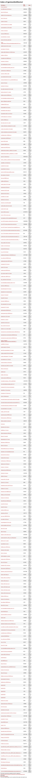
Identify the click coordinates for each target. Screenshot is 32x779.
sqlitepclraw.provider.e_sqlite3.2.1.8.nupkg (9, 150)
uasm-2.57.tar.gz (4, 82)
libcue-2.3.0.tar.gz (4, 445)
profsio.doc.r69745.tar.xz (5, 270)
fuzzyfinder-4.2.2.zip (4, 543)
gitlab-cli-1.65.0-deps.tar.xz (6, 534)
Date (29, 5)
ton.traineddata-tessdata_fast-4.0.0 (7, 98)
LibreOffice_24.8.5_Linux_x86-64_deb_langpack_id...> (11, 755)
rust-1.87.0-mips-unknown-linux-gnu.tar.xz (8, 224)
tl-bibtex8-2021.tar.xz (5, 104)
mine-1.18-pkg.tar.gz (5, 396)
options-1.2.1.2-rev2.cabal (6, 328)
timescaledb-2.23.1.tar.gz (5, 107)
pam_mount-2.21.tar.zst (5, 325)
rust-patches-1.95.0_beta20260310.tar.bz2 (9, 218)
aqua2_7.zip (3, 725)
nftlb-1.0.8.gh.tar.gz (4, 368)
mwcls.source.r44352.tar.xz (6, 377)
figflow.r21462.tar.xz (4, 596)
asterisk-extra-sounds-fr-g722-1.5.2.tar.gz (8, 712)
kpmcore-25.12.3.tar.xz (5, 454)
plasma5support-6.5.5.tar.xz (6, 288)
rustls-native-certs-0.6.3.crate (6, 205)
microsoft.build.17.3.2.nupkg (6, 408)
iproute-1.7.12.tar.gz (4, 467)
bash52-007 (3, 685)
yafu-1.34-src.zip (4, 18)
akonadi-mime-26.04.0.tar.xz (6, 731)
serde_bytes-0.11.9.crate (5, 184)
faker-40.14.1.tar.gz (4, 605)
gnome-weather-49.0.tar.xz (6, 525)
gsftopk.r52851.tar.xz (5, 510)
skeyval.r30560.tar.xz (5, 178)
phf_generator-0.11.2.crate (6, 304)
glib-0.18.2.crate (4, 528)
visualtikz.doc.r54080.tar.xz (6, 58)
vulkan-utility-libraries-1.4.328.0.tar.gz (8, 52)
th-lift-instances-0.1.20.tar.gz (6, 116)
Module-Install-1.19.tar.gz (5, 749)
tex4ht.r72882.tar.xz (4, 119)
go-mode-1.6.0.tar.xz (5, 519)
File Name (3, 5)
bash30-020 (3, 694)
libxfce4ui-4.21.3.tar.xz (5, 427)
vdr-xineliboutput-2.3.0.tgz (6, 64)
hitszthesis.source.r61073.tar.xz (7, 485)
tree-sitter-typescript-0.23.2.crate (7, 89)
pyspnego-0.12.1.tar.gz (5, 264)
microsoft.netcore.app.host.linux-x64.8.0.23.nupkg (10, 399)
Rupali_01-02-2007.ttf (5, 737)
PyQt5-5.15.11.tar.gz (5, 743)
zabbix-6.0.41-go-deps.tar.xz (6, 15)
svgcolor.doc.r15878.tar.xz (6, 138)
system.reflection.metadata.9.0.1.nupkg (8, 125)
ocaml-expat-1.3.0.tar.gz (5, 347)
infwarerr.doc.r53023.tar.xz (6, 470)
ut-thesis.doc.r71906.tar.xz (6, 70)
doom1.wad (3, 617)
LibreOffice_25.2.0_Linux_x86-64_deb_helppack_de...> (11, 752)
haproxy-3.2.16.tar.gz (5, 497)
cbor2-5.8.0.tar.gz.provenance (6, 651)
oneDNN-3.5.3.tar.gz (5, 344)
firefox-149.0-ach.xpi (5, 580)
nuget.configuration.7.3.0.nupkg (7, 356)
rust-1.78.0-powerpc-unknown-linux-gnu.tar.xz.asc (10, 233)
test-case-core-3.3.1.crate (5, 122)
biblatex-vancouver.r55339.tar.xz (7, 676)
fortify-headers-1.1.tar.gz (5, 556)
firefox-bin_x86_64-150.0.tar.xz (6, 571)
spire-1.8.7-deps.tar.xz (5, 156)
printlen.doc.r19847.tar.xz (5, 276)
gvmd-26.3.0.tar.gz (4, 503)
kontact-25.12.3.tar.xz (5, 457)
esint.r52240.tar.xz (4, 611)
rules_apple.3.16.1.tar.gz (5, 242)
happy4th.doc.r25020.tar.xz (6, 500)
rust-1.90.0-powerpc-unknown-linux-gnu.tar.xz (9, 221)
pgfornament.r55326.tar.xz (6, 310)
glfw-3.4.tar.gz (3, 531)
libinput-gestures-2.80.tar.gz (6, 433)
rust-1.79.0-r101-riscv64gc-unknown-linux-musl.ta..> (10, 230)
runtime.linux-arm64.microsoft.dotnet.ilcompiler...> (10, 239)
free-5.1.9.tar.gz (4, 553)
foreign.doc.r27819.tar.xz (5, 559)
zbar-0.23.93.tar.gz (4, 12)
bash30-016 (3, 697)
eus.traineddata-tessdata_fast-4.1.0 (7, 608)
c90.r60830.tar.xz (4, 660)
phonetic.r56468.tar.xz (5, 301)
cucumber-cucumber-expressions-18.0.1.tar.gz (9, 626)
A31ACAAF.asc (4, 768)
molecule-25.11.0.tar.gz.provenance (7, 387)
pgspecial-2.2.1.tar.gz (5, 307)
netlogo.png (3, 371)
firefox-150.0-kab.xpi (5, 574)
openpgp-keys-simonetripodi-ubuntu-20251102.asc (10, 331)
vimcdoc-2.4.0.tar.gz (4, 61)
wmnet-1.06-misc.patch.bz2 (6, 39)
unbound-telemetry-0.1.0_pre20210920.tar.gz (9, 79)
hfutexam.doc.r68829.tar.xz (6, 491)
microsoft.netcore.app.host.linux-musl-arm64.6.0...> (10, 402)
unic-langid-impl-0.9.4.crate (6, 76)
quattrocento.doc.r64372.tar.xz (6, 261)
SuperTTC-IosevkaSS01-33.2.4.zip (7, 734)
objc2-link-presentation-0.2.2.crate (7, 350)
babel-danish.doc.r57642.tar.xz (6, 703)
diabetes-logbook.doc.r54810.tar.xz (7, 620)
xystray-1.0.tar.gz (4, 21)
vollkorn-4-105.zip (4, 55)
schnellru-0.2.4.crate (5, 196)
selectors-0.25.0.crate (5, 190)
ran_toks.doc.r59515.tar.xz (6, 258)
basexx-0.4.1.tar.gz (4, 700)
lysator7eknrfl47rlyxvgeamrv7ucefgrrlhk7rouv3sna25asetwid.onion (12, 774)
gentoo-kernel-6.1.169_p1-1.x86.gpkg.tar (8, 537)
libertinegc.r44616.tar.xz (5, 442)
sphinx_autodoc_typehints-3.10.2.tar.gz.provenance (10, 159)
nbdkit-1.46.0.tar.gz (4, 374)
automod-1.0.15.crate (5, 709)
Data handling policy (4, 776)
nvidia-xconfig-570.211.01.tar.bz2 (7, 353)
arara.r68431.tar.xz (4, 722)
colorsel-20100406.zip (5, 636)
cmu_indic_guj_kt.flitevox (5, 639)
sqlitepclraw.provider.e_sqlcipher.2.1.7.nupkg (9, 153)
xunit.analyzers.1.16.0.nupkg (6, 27)
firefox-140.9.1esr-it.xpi (5, 583)
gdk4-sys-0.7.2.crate (5, 540)
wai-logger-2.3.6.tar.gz (5, 49)
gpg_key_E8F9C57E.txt (5, 516)
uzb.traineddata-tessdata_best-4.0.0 (7, 67)
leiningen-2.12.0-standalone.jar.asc (7, 451)
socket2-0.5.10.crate (5, 165)
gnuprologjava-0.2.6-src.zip (6, 522)
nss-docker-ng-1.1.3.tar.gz (6, 359)
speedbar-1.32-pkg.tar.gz (5, 162)
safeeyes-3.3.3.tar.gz (5, 199)
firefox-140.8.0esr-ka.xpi (5, 586)
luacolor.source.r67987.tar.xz (6, 414)
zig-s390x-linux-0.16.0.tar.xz (6, 9)
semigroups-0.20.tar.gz (5, 187)
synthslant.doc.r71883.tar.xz (6, 135)
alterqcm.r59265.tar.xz (5, 728)
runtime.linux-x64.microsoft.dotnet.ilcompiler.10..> (10, 236)
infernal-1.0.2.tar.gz (4, 473)
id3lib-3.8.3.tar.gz (4, 476)
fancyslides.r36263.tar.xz (5, 602)
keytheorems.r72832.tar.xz (6, 460)
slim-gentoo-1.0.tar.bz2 (5, 175)
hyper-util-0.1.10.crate (5, 479)
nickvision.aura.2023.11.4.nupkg (7, 365)
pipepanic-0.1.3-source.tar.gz (6, 291)
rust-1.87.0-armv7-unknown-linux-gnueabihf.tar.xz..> (10, 227)
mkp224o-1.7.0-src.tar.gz (5, 390)
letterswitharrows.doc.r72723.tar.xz (7, 448)
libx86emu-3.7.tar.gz (4, 430)
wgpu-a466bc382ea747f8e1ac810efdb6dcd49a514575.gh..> (11, 43)
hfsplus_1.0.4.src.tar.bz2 (5, 494)
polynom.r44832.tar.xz (5, 285)
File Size (24, 5)
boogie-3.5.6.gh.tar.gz (5, 669)
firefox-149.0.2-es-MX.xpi (5, 577)
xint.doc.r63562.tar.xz (5, 33)
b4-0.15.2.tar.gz (4, 706)
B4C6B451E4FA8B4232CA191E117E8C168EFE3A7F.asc (11, 765)
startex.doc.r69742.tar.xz (5, 147)
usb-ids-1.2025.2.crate (5, 73)
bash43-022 (3, 691)
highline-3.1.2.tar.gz (4, 488)
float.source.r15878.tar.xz (5, 568)
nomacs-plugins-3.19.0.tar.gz (6, 362)
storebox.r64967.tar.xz (5, 144)
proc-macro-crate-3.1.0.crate (6, 273)
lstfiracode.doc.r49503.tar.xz (6, 417)
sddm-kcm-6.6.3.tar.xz (5, 193)
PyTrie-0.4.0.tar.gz (4, 740)
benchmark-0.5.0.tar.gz (5, 679)
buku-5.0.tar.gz (4, 663)
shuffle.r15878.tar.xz (4, 181)
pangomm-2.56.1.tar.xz (5, 322)
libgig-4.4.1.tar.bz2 (4, 436)
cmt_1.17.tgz (3, 642)
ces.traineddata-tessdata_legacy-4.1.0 (8, 648)
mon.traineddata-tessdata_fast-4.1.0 (7, 384)
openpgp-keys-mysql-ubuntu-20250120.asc (9, 334)
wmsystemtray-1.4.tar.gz (5, 36)
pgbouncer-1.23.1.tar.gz (5, 316)
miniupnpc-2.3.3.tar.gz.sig (5, 393)
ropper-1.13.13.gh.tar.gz (5, 245)
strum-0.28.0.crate (4, 141)
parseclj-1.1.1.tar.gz (4, 319)
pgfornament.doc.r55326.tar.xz (6, 313)
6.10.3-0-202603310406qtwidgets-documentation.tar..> (11, 771)
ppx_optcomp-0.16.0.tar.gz (6, 279)
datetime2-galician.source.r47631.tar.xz (8, 623)
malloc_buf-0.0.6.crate (5, 411)
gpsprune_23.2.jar (4, 513)
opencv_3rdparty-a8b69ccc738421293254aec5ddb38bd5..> (9, 341)
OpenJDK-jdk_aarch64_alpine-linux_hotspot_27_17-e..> (11, 746)
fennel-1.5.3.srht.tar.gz (5, 599)
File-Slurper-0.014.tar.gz (5, 762)
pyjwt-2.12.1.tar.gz (4, 267)
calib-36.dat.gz (3, 657)
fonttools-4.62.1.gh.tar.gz (5, 565)
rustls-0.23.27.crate (4, 208)
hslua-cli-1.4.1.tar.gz (4, 482)
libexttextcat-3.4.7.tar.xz (5, 439)
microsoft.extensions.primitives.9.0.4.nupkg (9, 405)
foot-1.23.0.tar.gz (4, 562)
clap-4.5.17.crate (4, 645)
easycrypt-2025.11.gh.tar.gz (6, 614)
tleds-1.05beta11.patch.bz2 (6, 101)
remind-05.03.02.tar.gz (5, 248)
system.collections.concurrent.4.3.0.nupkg (8, 132)
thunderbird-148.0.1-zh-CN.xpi (6, 113)
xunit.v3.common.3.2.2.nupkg (6, 24)
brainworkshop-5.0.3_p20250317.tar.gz (8, 666)
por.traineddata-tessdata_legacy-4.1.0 (8, 282)
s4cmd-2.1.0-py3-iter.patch (6, 202)
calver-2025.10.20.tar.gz (5, 654)
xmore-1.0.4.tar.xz (4, 30)
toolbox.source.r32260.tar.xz (6, 95)
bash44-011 (3, 688)
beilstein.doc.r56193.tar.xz (6, 682)
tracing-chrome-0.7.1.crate (6, 92)
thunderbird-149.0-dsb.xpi (5, 110)
